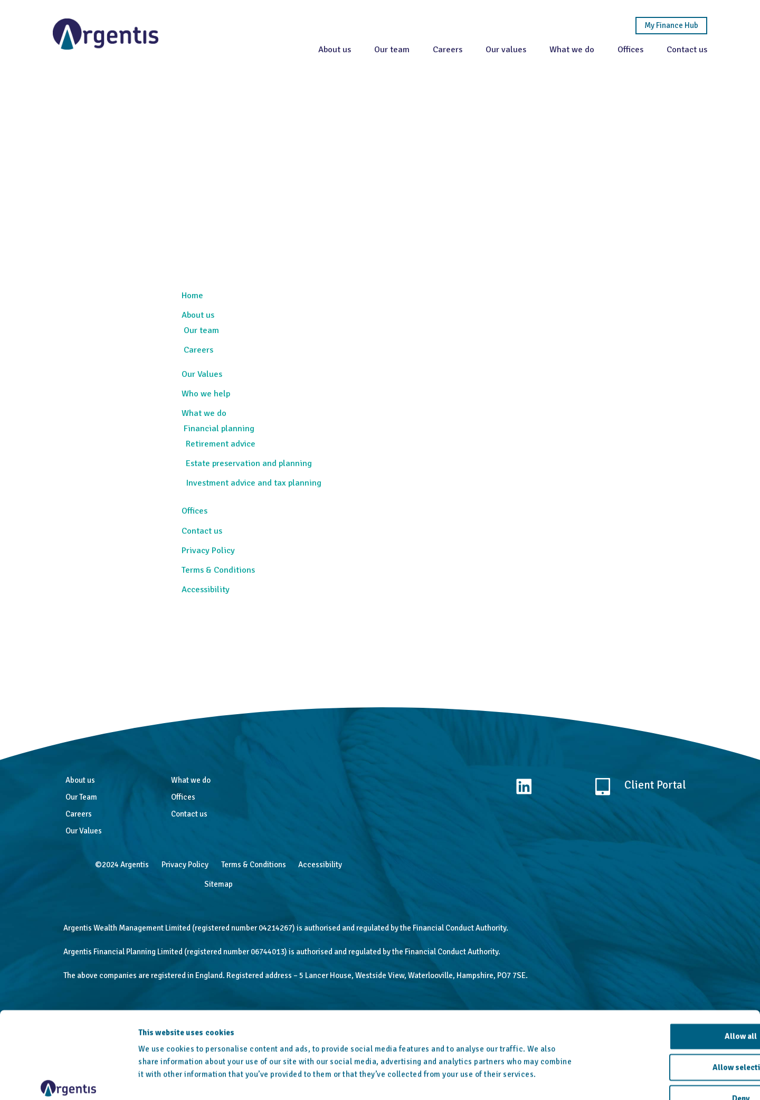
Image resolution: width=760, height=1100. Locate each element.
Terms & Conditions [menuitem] (218, 569)
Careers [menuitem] (198, 349)
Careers (447, 49)
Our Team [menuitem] (81, 797)
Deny (672, 1032)
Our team (392, 49)
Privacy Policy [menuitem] (208, 550)
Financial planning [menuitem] (219, 428)
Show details (549, 1079)
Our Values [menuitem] (202, 374)
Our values (506, 49)
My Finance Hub (671, 26)
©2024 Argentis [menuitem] (122, 864)
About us (334, 49)
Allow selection (672, 1001)
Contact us (687, 49)
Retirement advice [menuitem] (220, 443)
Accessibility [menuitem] (206, 589)
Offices (630, 49)
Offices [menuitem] (194, 510)
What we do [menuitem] (204, 413)
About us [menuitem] (198, 314)
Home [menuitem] (192, 295)
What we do (571, 49)
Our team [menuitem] (201, 330)
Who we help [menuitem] (206, 393)
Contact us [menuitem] (202, 530)
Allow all (672, 970)
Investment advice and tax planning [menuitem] (253, 482)
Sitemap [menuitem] (218, 884)
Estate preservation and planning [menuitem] (249, 463)
